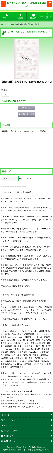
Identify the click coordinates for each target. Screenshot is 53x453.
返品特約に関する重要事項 (13, 101)
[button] (3, 4)
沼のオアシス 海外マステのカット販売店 (26, 4)
